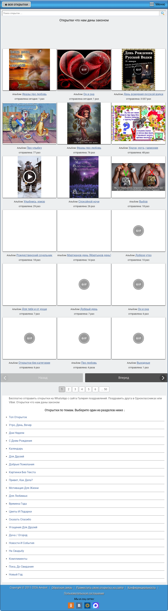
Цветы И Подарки (20, 511)
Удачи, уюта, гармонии (143, 147)
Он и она (88, 94)
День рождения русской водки (143, 94)
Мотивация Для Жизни (24, 488)
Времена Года (18, 503)
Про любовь (89, 362)
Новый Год (16, 574)
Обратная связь (62, 587)
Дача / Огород (18, 535)
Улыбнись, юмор (34, 201)
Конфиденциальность (142, 587)
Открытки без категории (34, 362)
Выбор (143, 201)
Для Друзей (16, 456)
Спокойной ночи (88, 201)
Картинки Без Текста (22, 472)
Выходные (143, 362)
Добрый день (88, 309)
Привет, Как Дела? (21, 480)
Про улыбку (34, 147)
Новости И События (21, 543)
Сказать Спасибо (20, 519)
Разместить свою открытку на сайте (100, 587)
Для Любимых (18, 495)
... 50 (104, 389)
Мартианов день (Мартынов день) (89, 255)
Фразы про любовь (34, 94)
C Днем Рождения (20, 440)
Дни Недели (16, 433)
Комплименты (18, 558)
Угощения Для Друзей (23, 527)
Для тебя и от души (34, 309)
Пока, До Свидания (21, 566)
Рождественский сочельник (34, 255)
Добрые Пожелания (21, 464)
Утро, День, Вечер (20, 425)
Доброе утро (143, 255)
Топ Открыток (18, 417)
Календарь (16, 448)
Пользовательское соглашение (84, 593)
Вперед (123, 377)
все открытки (16, 4)
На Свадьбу (16, 551)
